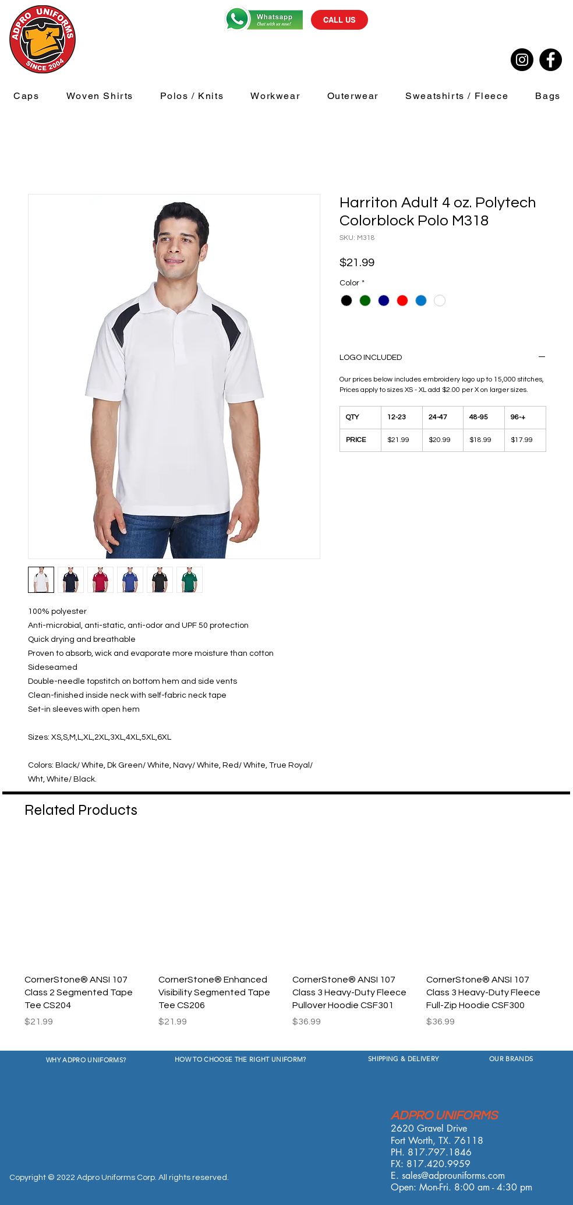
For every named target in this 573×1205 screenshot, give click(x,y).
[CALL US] (339, 20)
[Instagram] (522, 59)
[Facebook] (550, 59)
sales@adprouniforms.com (453, 1175)
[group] (286, 942)
